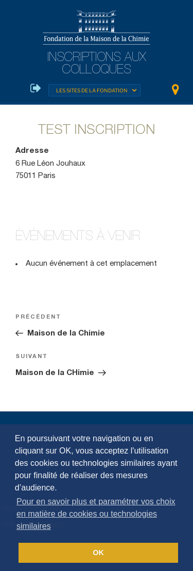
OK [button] (98, 552)
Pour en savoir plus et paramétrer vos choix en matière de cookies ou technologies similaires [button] (96, 513)
